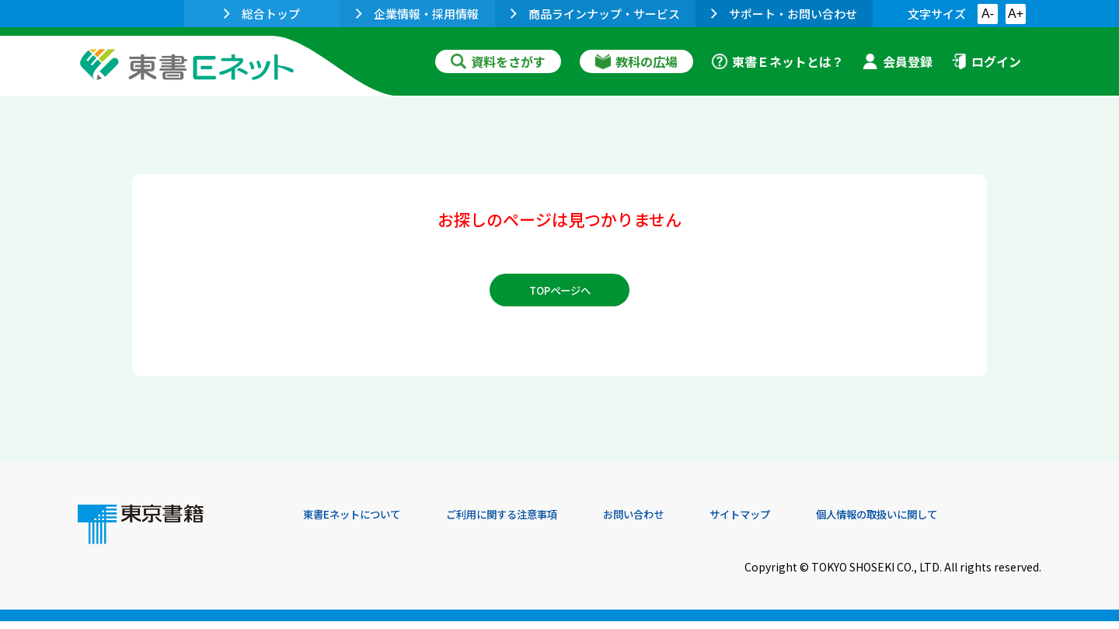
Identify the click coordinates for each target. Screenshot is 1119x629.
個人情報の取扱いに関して (966, 523)
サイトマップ (809, 523)
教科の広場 (636, 61)
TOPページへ (560, 297)
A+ (1015, 13)
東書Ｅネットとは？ (778, 61)
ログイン (986, 61)
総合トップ (262, 13)
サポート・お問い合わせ (784, 13)
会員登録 (897, 61)
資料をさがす (498, 61)
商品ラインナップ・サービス (595, 13)
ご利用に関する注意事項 (537, 523)
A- (987, 13)
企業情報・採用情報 (417, 13)
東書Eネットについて (363, 523)
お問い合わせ (688, 523)
